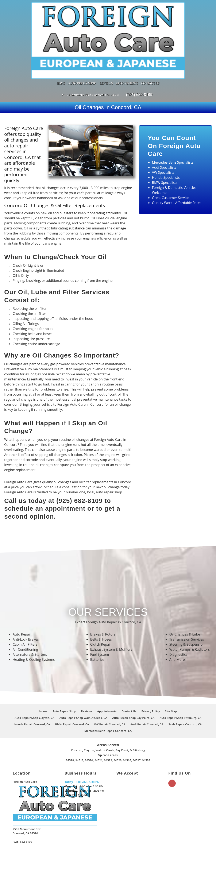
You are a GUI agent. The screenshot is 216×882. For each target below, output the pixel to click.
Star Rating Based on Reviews (107, 865)
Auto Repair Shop (82, 48)
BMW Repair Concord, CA (72, 689)
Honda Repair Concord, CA (32, 689)
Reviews (106, 48)
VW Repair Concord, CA (109, 689)
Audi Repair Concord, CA (146, 689)
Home (61, 48)
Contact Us (150, 48)
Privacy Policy (151, 676)
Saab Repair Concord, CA (185, 689)
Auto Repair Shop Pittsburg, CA (180, 683)
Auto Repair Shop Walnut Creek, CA (83, 683)
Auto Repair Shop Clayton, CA (34, 683)
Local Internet (147, 873)
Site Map (171, 676)
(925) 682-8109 (139, 60)
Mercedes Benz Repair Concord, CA (108, 696)
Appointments (127, 48)
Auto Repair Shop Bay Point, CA (133, 683)
